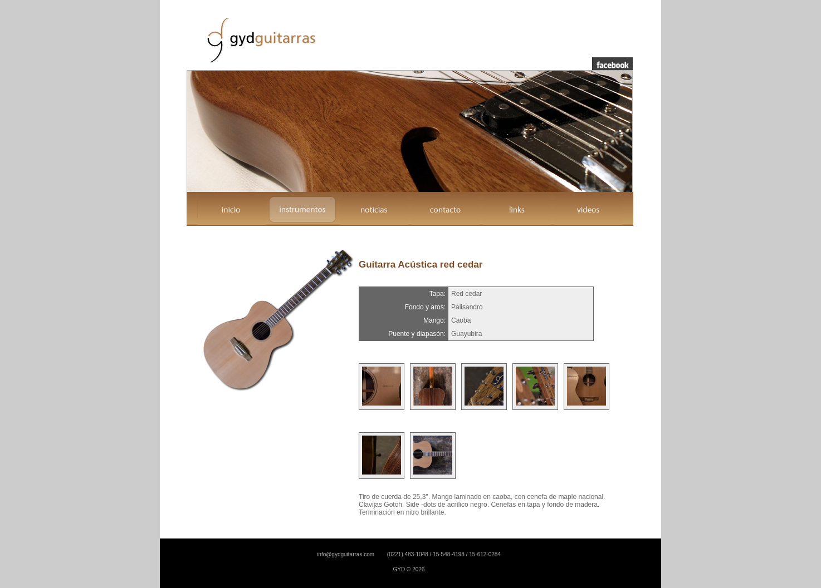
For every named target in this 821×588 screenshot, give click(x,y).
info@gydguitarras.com (345, 554)
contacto (446, 209)
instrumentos (303, 209)
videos (588, 209)
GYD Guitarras (259, 40)
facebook (612, 63)
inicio (232, 209)
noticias (374, 209)
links (517, 209)
